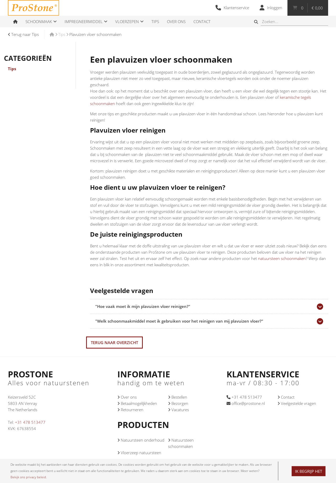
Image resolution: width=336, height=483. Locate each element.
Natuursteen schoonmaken (181, 443)
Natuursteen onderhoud (140, 440)
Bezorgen (178, 403)
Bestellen (177, 397)
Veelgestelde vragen (296, 403)
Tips (155, 21)
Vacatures (178, 409)
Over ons (127, 397)
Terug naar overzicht (114, 342)
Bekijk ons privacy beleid (28, 477)
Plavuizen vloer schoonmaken (95, 34)
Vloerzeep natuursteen (139, 452)
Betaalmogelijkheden (137, 403)
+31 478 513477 (30, 422)
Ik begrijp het (308, 471)
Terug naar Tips (23, 34)
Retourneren (130, 409)
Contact (286, 397)
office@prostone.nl (246, 403)
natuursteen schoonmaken (282, 258)
